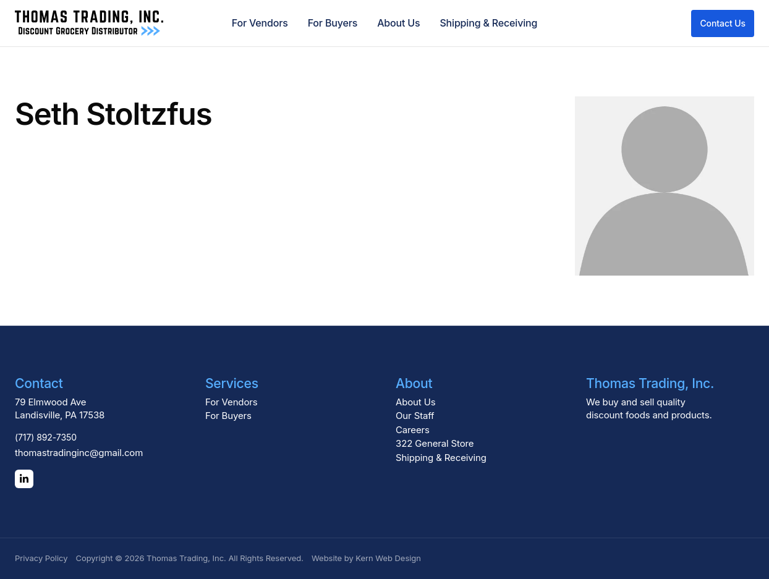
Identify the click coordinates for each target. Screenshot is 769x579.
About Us (398, 23)
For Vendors (260, 23)
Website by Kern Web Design (366, 558)
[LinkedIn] (24, 479)
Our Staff (415, 415)
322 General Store (435, 443)
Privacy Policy (41, 558)
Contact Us (723, 23)
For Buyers (332, 23)
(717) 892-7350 (46, 437)
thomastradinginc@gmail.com (79, 453)
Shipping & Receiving (488, 23)
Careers (413, 430)
